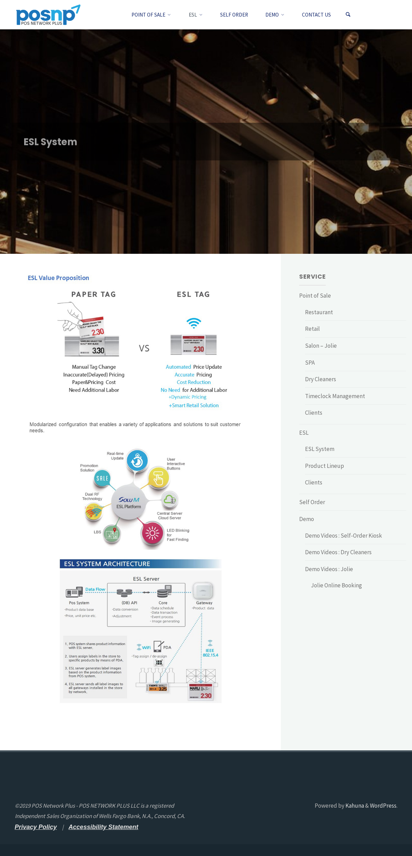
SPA (310, 362)
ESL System (319, 449)
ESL (303, 432)
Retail (312, 329)
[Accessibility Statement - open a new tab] (103, 827)
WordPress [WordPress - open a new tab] (383, 805)
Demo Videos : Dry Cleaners (338, 552)
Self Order (312, 502)
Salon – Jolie (321, 345)
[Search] (348, 14)
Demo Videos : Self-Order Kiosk (343, 535)
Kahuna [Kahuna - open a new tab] (354, 805)
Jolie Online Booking (336, 585)
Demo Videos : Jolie (329, 569)
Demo (306, 519)
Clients (313, 412)
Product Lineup (324, 466)
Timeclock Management (335, 396)
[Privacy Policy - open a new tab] (36, 827)
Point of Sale (315, 295)
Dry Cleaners (320, 379)
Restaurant (319, 312)
